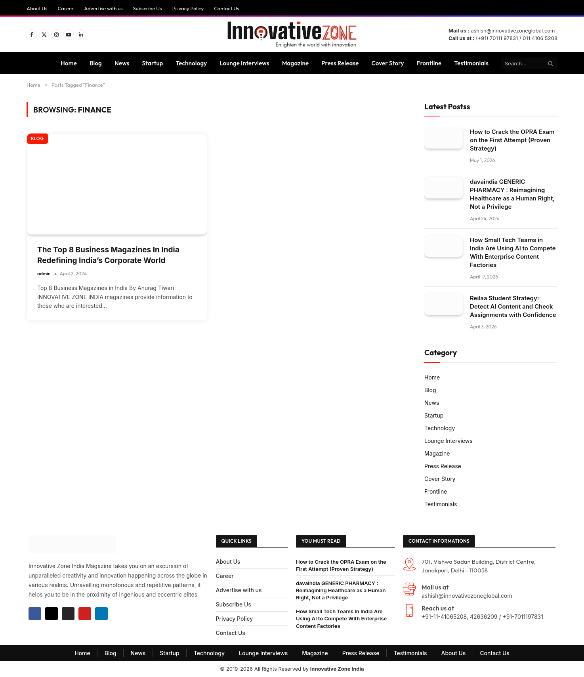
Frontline (429, 63)
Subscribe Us (147, 8)
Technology (191, 63)
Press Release (340, 63)
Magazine (295, 63)
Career (66, 8)
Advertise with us (103, 8)
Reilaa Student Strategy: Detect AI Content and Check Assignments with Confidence (513, 306)
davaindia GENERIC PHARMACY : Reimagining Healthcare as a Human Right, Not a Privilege (512, 194)
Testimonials (471, 63)
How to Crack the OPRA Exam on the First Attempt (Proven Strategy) (512, 140)
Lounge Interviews (244, 63)
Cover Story (388, 63)
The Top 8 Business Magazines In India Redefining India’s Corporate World (108, 255)
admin (44, 274)
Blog (96, 63)
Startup (152, 63)
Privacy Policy (188, 8)
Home (69, 63)
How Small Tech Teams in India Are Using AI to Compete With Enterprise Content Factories (513, 252)
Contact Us (226, 8)
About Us (37, 8)
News (122, 63)
